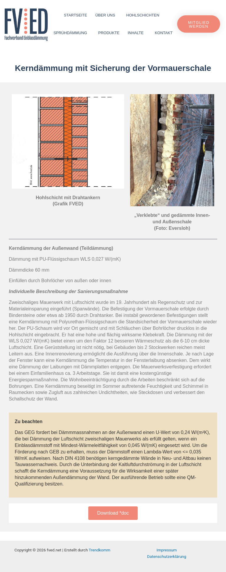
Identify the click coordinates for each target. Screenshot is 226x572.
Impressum (167, 550)
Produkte (108, 33)
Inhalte (137, 33)
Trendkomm (99, 550)
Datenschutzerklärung (166, 556)
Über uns (106, 15)
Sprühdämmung (72, 33)
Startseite (75, 15)
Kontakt (163, 33)
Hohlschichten (144, 15)
